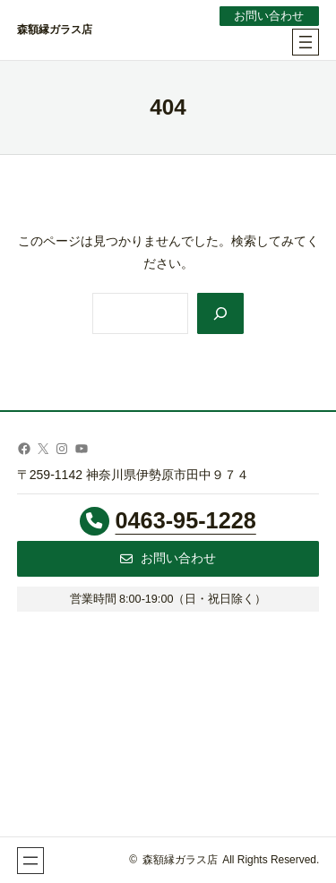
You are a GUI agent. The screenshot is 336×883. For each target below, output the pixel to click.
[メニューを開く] (305, 42)
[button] (168, 559)
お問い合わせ (269, 16)
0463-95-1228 (186, 520)
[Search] (220, 313)
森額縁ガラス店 (54, 29)
